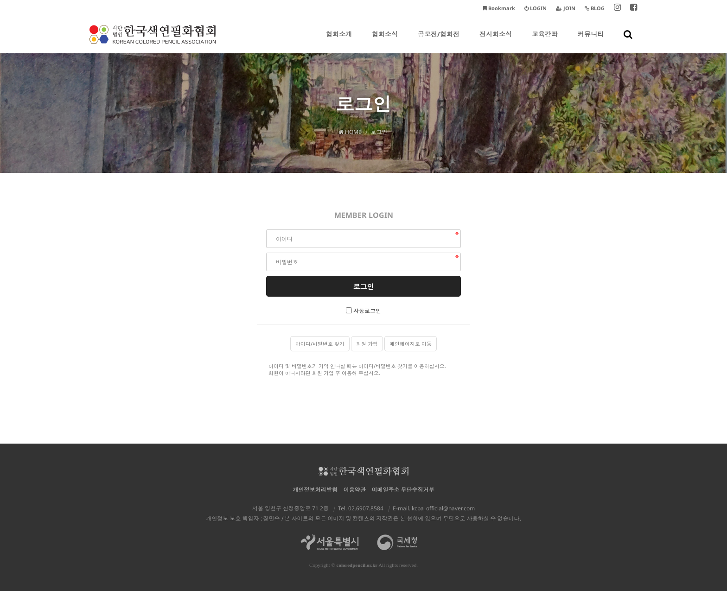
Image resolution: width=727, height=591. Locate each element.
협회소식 (385, 41)
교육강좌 (545, 41)
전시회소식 (495, 41)
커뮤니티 (591, 41)
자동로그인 (367, 311)
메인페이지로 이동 (410, 343)
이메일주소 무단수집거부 (403, 490)
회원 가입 (367, 343)
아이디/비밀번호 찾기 (319, 343)
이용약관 (355, 490)
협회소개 (339, 41)
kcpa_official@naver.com (443, 508)
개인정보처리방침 (315, 490)
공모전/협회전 (438, 41)
